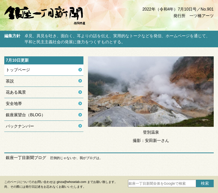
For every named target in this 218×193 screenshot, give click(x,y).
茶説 (10, 81)
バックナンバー (20, 126)
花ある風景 (16, 92)
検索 (205, 183)
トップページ (18, 70)
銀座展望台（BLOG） (25, 115)
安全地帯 (14, 103)
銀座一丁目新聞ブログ (26, 158)
